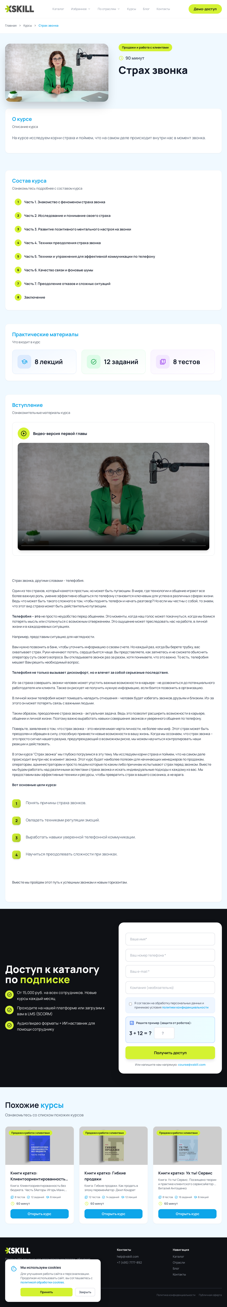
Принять (46, 1292)
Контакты (163, 9)
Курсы (131, 9)
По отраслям (109, 8)
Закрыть (85, 1292)
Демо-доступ (205, 9)
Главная (11, 25)
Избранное (81, 8)
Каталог (58, 9)
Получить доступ (170, 1052)
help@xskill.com (128, 1256)
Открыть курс (39, 1213)
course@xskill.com (191, 1064)
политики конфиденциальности (185, 1007)
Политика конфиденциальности (176, 1295)
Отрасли (179, 1262)
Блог (146, 9)
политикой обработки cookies (42, 1282)
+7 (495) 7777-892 (129, 1262)
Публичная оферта (210, 1295)
